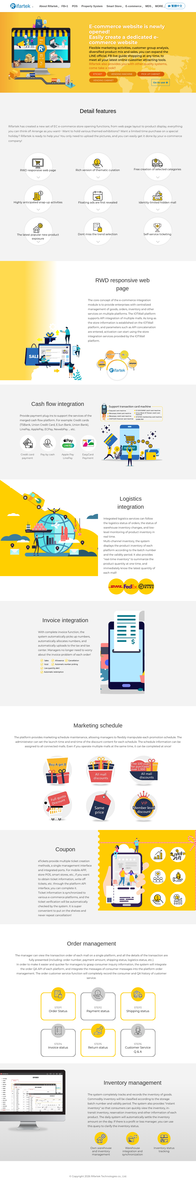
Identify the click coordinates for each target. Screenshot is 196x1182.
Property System (92, 6)
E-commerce (133, 6)
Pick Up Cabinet (150, 74)
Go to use (160, 82)
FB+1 (65, 6)
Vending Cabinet (103, 80)
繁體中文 (175, 6)
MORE (159, 6)
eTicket (97, 74)
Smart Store (114, 6)
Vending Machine (121, 74)
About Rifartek (48, 6)
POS (75, 6)
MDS (148, 6)
